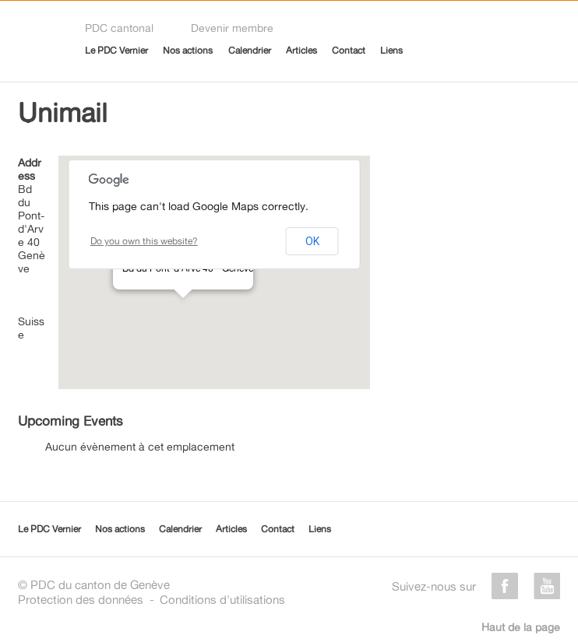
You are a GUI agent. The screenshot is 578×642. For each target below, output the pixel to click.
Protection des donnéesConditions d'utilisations (151, 599)
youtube (547, 586)
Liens (391, 50)
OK (312, 241)
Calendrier (249, 50)
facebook (505, 586)
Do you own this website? (144, 241)
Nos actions (188, 50)
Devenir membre (232, 27)
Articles (301, 50)
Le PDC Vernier (116, 50)
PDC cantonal (119, 27)
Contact (348, 50)
